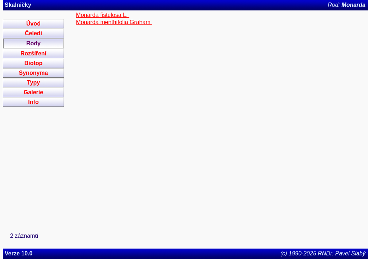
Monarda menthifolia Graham (114, 22)
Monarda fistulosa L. (102, 15)
